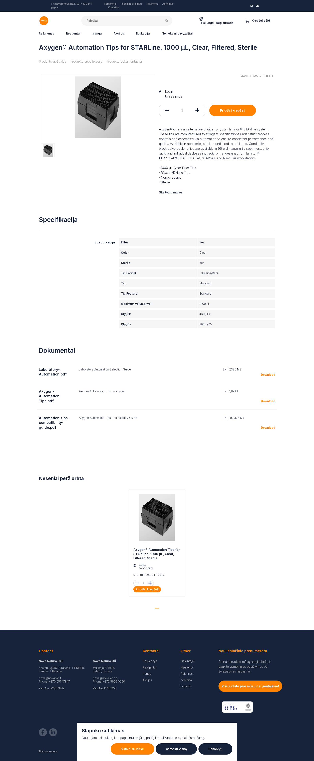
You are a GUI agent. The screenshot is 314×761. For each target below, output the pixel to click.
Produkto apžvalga (52, 61)
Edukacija (143, 33)
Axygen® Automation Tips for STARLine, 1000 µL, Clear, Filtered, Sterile (156, 554)
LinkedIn (186, 686)
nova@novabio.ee (105, 678)
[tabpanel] (157, 544)
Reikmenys (46, 33)
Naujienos (152, 3)
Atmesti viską (176, 749)
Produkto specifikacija (86, 61)
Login (169, 92)
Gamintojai (110, 3)
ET (252, 5)
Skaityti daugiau (170, 192)
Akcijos (119, 33)
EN (257, 5)
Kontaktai (113, 7)
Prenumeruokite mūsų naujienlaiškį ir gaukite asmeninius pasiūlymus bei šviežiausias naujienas (244, 666)
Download (268, 374)
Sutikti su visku (132, 749)
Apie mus (167, 3)
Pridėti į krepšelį (232, 110)
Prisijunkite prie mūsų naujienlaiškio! (250, 686)
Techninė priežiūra (131, 3)
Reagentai (73, 33)
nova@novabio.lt (65, 3)
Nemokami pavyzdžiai (177, 33)
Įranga (97, 33)
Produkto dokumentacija (124, 61)
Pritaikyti (215, 749)
